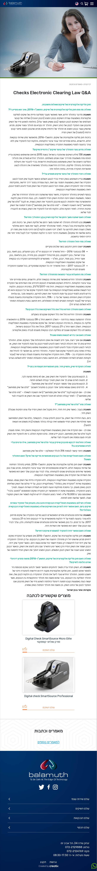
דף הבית (87, 84)
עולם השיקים (82, 808)
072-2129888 (73, 847)
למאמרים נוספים (48, 742)
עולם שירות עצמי (80, 799)
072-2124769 (75, 851)
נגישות (53, 862)
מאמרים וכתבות (75, 84)
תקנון (43, 862)
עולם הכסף (83, 827)
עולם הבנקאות (81, 818)
